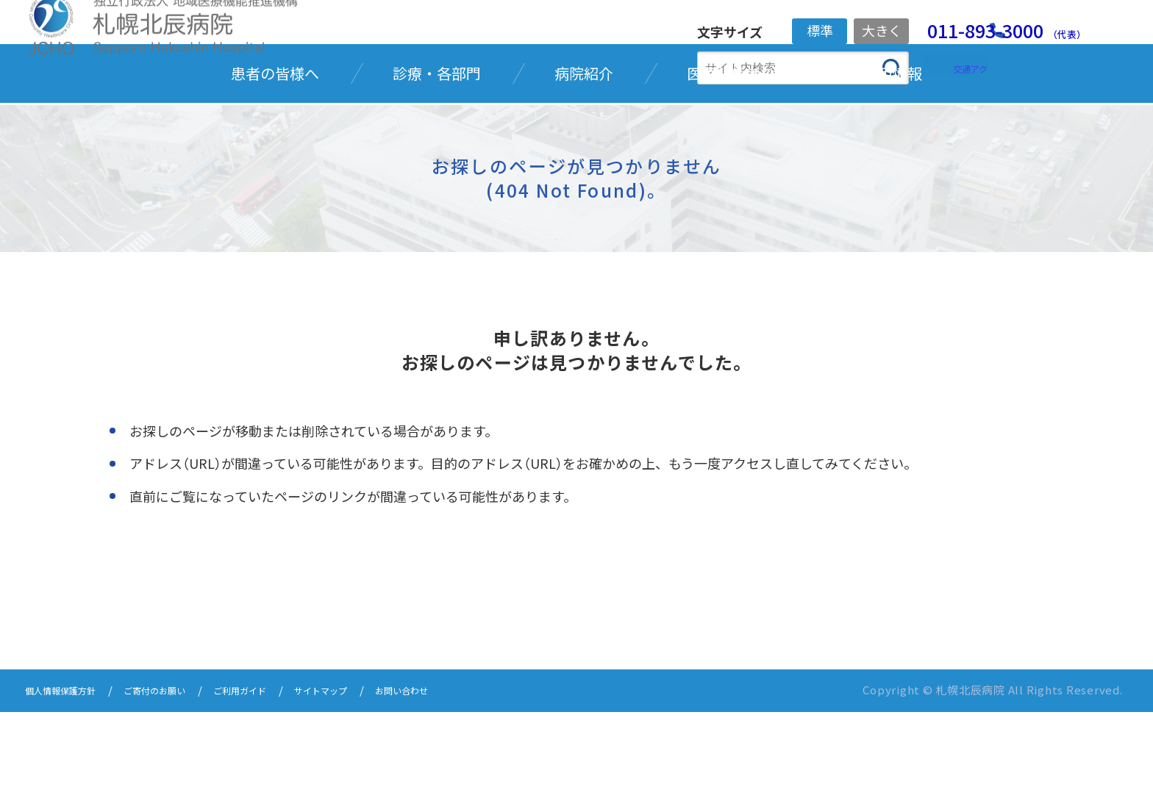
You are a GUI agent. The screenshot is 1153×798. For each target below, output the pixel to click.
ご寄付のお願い (179, 778)
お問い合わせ (468, 778)
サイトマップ (373, 778)
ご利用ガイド (279, 778)
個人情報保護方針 (69, 778)
